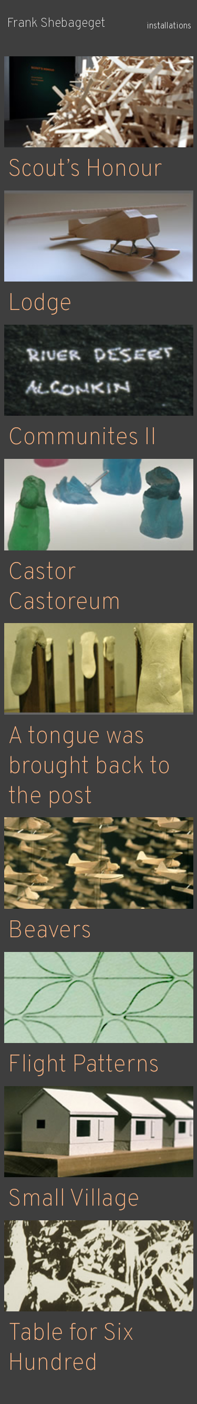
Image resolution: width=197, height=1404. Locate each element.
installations (169, 26)
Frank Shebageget (56, 24)
